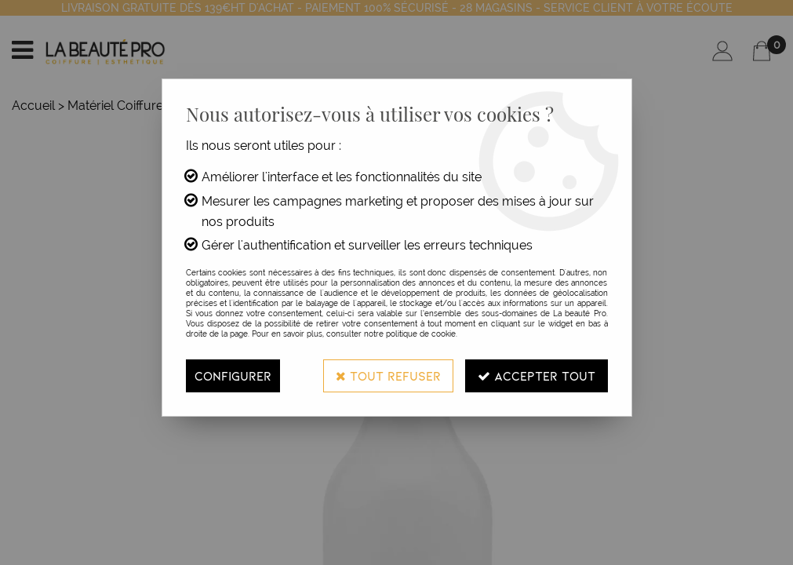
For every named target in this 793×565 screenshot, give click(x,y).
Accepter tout (536, 375)
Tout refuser (388, 375)
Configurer (233, 375)
